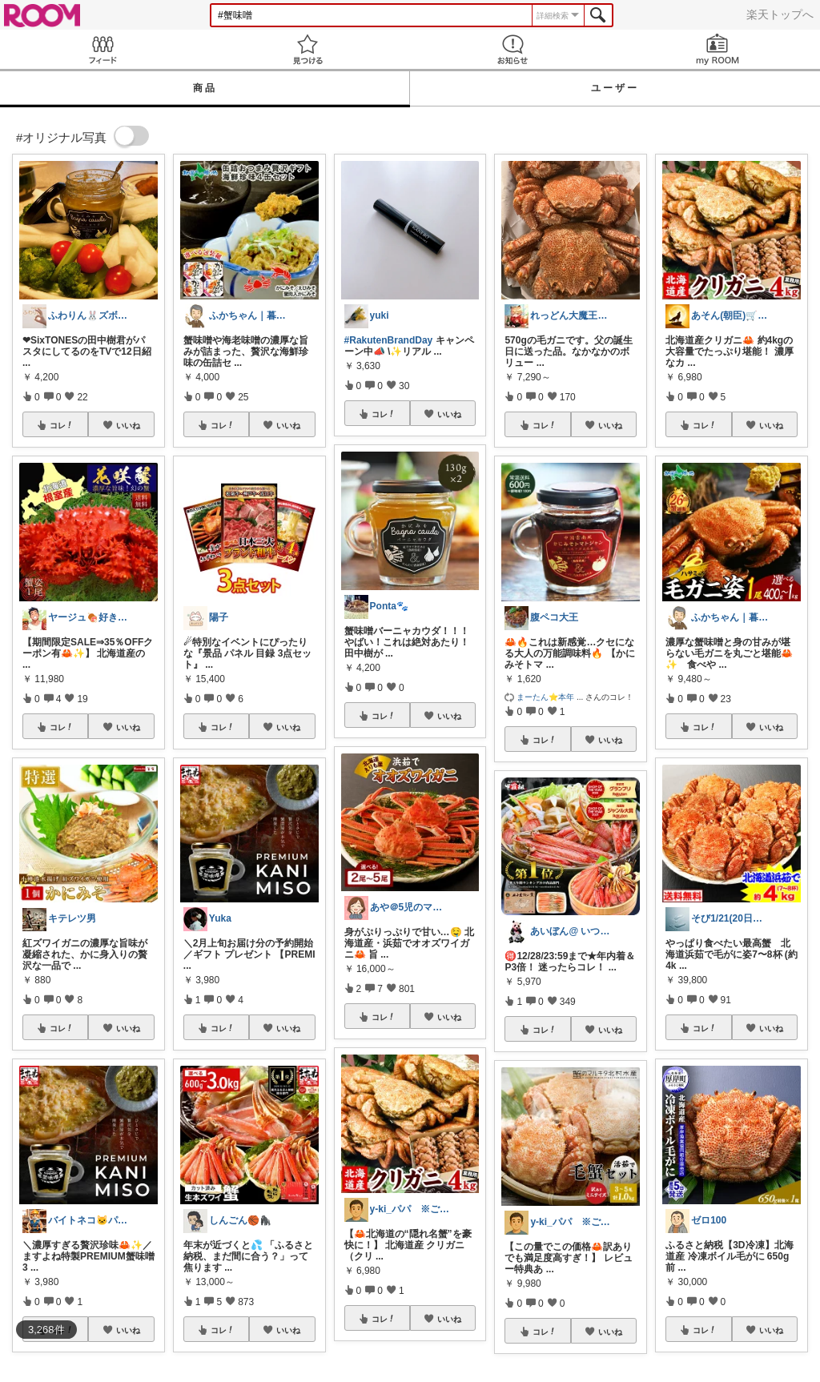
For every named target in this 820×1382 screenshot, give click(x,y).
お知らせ (512, 49)
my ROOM (717, 49)
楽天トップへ (780, 14)
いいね (128, 425)
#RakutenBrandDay (388, 340)
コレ (62, 425)
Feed (102, 49)
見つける (307, 49)
